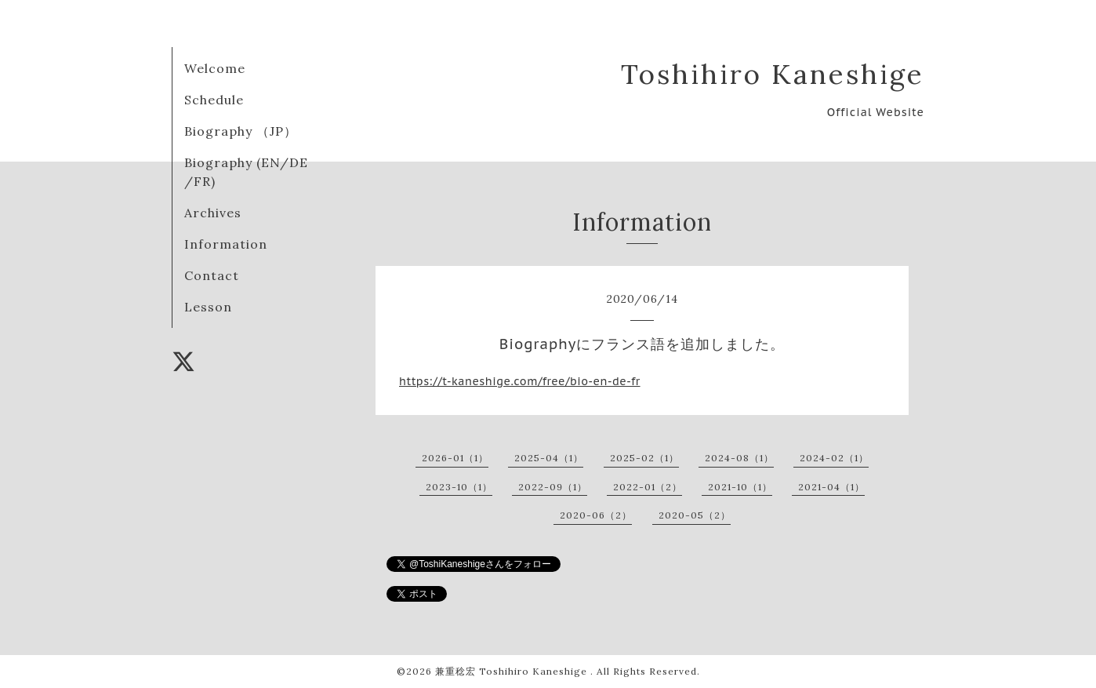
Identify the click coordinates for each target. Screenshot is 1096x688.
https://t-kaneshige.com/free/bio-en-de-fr (520, 381)
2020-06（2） (596, 515)
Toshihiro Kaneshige (772, 74)
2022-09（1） (552, 487)
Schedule (214, 99)
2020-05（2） (695, 515)
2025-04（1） (548, 458)
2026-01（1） (455, 458)
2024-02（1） (834, 458)
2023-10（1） (459, 487)
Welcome (214, 68)
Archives (212, 212)
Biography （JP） (240, 131)
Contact (211, 275)
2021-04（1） (831, 487)
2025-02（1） (644, 458)
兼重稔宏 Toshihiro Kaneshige (512, 671)
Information (225, 244)
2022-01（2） (647, 487)
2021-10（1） (740, 487)
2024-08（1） (739, 458)
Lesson (208, 307)
